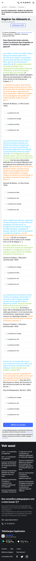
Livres (19, 549)
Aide (11, 549)
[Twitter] (22, 557)
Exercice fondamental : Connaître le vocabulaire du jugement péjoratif (26, 475)
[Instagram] (27, 557)
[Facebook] (17, 557)
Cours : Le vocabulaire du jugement (9, 452)
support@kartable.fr (11, 520)
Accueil (4, 7)
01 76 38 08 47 (25, 2)
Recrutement (21, 552)
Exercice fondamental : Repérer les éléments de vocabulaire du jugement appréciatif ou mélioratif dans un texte (26, 465)
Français (21, 7)
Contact (4, 549)
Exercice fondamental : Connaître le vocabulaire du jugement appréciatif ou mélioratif (9, 483)
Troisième (12, 7)
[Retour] (3, 2)
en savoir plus (29, 432)
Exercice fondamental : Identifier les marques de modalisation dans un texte (9, 464)
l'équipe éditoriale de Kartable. (24, 32)
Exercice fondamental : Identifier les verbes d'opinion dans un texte (9, 473)
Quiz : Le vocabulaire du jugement (9, 458)
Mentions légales (7, 552)
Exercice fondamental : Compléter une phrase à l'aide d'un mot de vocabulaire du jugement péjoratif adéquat (26, 486)
